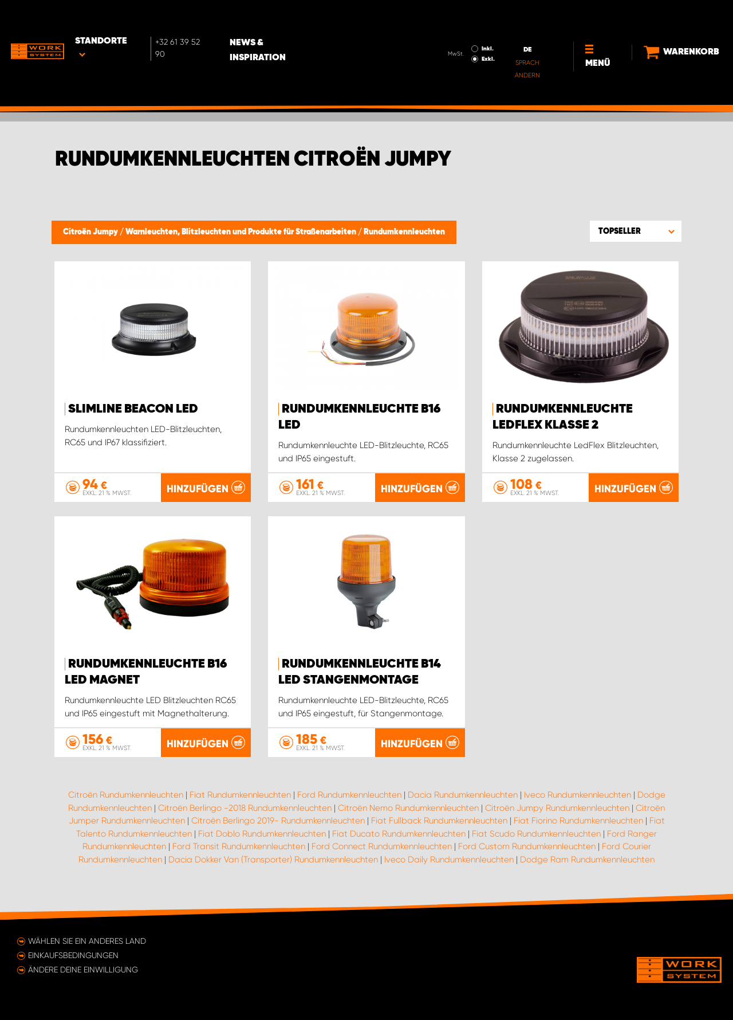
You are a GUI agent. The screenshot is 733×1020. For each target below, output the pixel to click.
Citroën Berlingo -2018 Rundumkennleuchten (245, 808)
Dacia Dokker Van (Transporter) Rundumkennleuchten (273, 859)
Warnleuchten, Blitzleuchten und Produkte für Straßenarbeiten (241, 232)
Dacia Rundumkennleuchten (463, 795)
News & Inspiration (291, 17)
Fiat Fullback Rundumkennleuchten (439, 820)
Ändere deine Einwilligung (83, 969)
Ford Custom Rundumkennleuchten (527, 846)
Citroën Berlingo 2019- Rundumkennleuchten (278, 820)
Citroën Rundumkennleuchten (125, 795)
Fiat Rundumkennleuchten (240, 795)
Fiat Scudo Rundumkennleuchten (536, 834)
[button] (635, 231)
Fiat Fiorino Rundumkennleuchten (578, 820)
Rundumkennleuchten (404, 232)
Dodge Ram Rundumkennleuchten (587, 859)
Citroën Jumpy (91, 232)
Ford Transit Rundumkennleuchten (238, 846)
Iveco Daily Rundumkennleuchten (449, 859)
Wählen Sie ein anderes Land (87, 941)
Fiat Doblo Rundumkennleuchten (262, 834)
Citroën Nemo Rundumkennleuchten (408, 808)
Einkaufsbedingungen (73, 955)
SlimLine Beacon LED (133, 409)
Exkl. (470, 26)
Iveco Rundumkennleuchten (577, 795)
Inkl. (470, 16)
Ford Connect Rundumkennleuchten (382, 846)
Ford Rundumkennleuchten (349, 795)
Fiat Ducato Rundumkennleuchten (399, 834)
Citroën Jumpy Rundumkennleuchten (557, 808)
